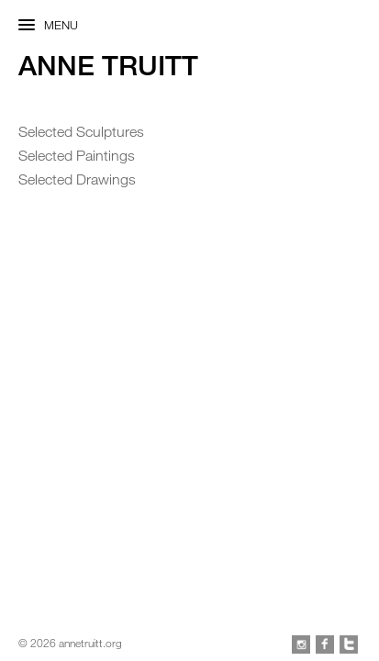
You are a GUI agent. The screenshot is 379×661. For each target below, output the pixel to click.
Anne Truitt (108, 65)
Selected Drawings (77, 179)
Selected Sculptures (81, 131)
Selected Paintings (76, 155)
